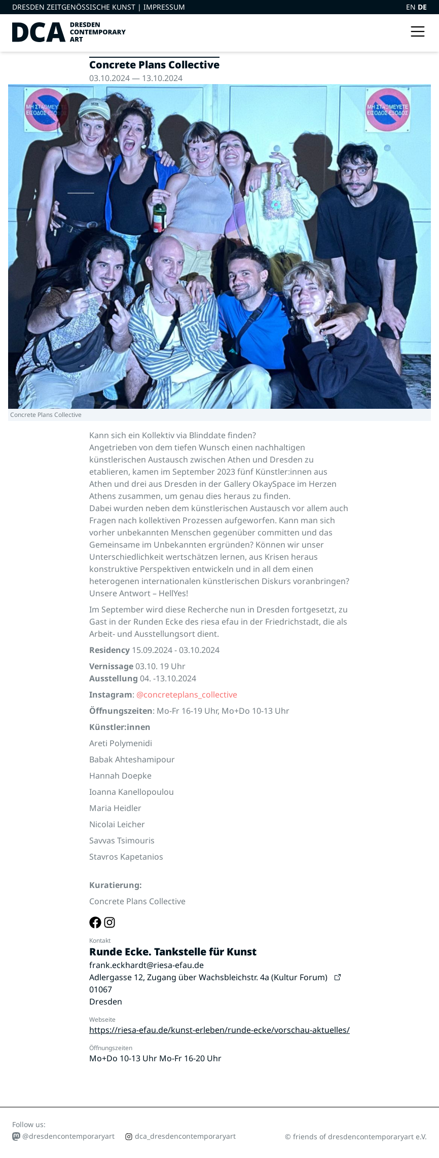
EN (412, 7)
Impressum (164, 7)
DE (422, 7)
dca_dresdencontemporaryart (180, 1136)
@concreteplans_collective (186, 694)
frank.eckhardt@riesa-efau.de (146, 965)
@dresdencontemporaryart (63, 1136)
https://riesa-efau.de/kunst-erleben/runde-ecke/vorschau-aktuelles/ (219, 1029)
